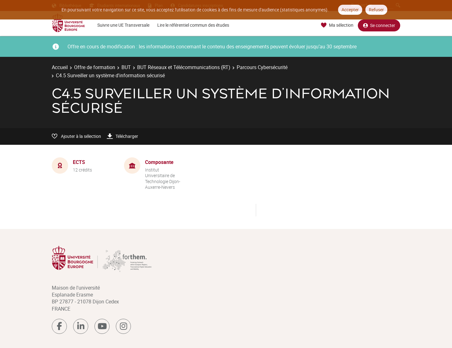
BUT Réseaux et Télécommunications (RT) (183, 67)
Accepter (350, 10)
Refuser (376, 10)
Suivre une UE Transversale (123, 25)
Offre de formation (94, 67)
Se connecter (379, 25)
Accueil (60, 67)
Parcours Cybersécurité (262, 67)
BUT (126, 67)
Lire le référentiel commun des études (193, 25)
